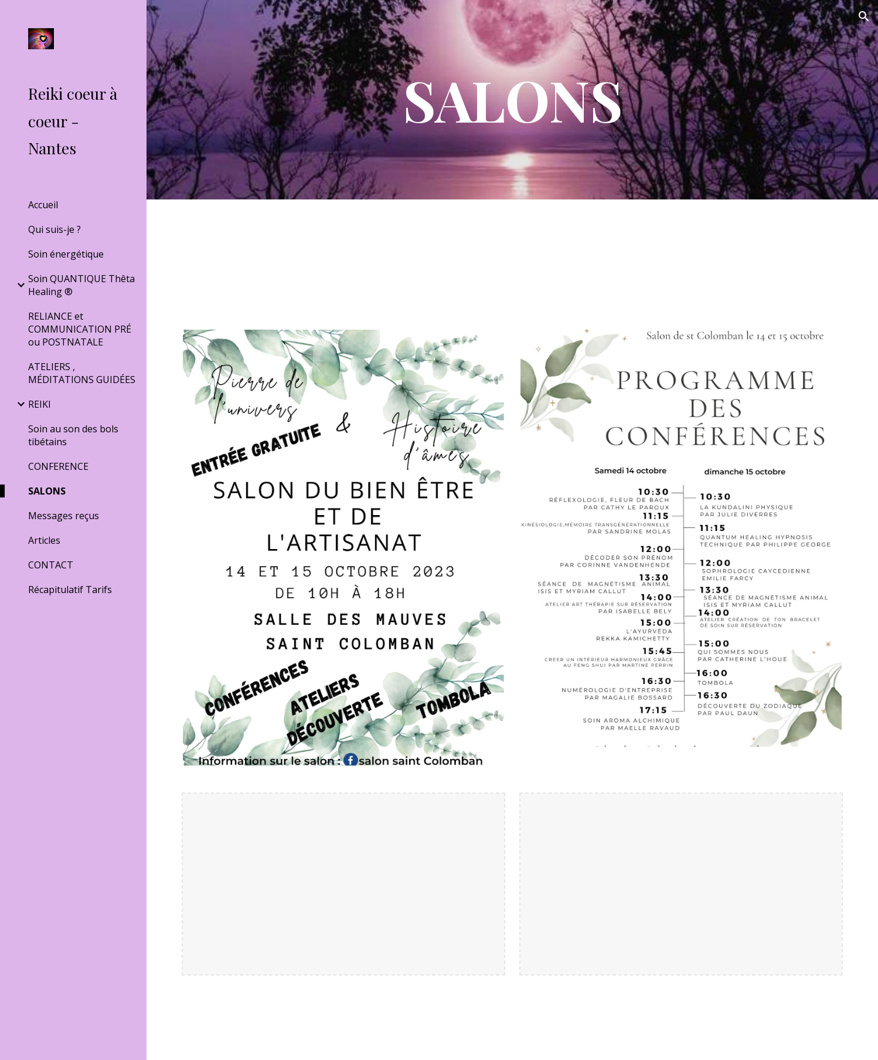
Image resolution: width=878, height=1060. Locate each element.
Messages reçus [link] (63, 515)
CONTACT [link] (50, 564)
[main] (512, 99)
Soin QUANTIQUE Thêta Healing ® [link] (81, 285)
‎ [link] (82, 614)
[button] (864, 16)
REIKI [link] (39, 404)
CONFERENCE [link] (58, 466)
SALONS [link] (47, 491)
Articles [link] (44, 540)
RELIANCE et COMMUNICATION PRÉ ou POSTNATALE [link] (79, 329)
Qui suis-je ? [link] (54, 229)
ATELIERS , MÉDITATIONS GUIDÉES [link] (81, 373)
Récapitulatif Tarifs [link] (70, 589)
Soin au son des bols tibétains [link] (73, 435)
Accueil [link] (43, 204)
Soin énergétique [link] (66, 254)
